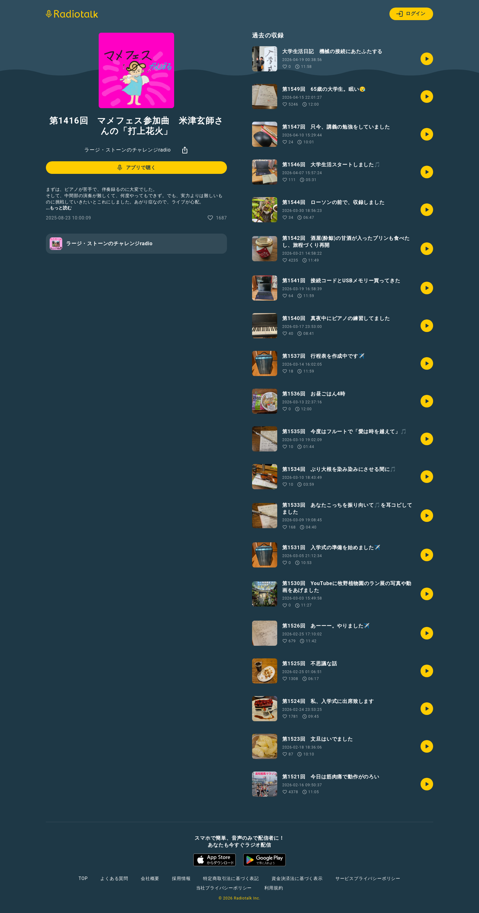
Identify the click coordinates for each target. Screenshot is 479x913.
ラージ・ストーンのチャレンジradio (127, 150)
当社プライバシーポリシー (224, 887)
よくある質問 (114, 878)
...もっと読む (59, 207)
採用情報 (181, 878)
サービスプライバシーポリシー (367, 878)
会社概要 (150, 878)
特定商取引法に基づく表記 (231, 878)
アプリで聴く (136, 167)
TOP (83, 878)
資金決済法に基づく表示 (297, 878)
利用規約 (273, 887)
